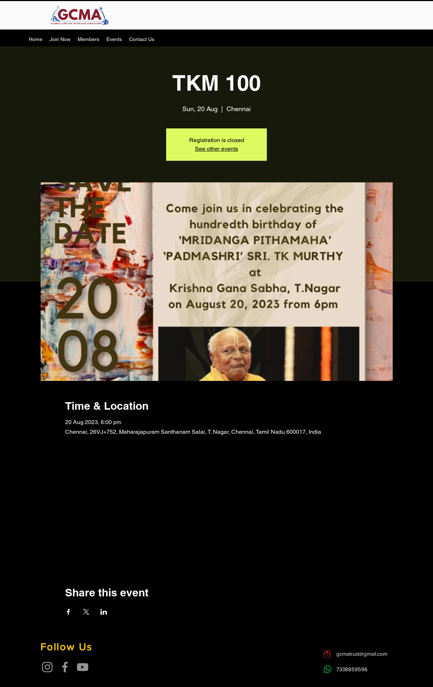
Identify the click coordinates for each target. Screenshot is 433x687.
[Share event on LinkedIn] (103, 612)
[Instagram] (47, 667)
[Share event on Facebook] (68, 612)
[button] (88, 39)
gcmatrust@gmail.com (361, 654)
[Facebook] (65, 667)
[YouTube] (83, 667)
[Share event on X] (86, 612)
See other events (216, 148)
